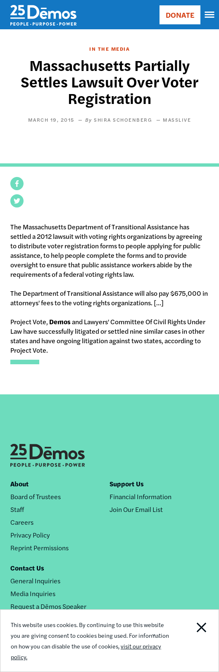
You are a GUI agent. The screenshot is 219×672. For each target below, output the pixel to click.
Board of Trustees (35, 496)
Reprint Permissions (39, 547)
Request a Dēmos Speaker (48, 606)
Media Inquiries (32, 593)
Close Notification (196, 641)
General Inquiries (35, 580)
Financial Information (140, 496)
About (19, 483)
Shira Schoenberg (123, 119)
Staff (17, 509)
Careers (21, 522)
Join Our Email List (136, 509)
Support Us (127, 483)
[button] (17, 183)
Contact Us (27, 568)
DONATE (180, 14)
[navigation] (210, 15)
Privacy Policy (30, 535)
